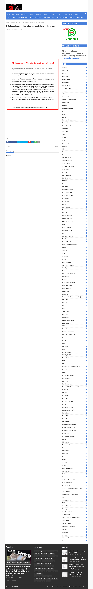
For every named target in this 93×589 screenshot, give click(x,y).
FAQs (74, 233)
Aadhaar (74, 68)
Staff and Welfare (74, 482)
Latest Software (74, 323)
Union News (74, 520)
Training (74, 509)
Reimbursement (74, 448)
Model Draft (74, 358)
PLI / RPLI (74, 398)
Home (7, 22)
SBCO (74, 465)
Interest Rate (74, 300)
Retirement (74, 451)
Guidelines (74, 271)
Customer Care (74, 175)
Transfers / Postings (74, 512)
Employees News (74, 218)
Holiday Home (74, 276)
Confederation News (74, 166)
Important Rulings (74, 288)
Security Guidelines (74, 468)
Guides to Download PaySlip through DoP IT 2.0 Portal (77, 551)
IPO (74, 305)
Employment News (74, 221)
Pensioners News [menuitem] (23, 18)
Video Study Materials (74, 526)
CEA (74, 140)
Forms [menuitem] (60, 14)
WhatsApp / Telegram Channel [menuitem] (65, 18)
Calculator (74, 129)
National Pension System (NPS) (74, 366)
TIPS (74, 503)
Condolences (74, 163)
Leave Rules (74, 329)
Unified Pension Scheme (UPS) (74, 517)
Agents (74, 73)
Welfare (74, 535)
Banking (74, 105)
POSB (74, 404)
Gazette (74, 250)
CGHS (74, 149)
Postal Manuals (74, 419)
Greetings (74, 268)
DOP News (74, 198)
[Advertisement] (32, 43)
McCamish (74, 346)
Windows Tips (74, 538)
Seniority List (74, 471)
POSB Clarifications (14, 22)
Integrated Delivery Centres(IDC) (74, 297)
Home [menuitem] (8, 14)
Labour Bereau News (74, 320)
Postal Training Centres (74, 427)
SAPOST (16, 586)
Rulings (74, 459)
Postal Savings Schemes (74, 424)
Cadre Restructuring (74, 126)
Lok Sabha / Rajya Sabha (74, 334)
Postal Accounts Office (74, 410)
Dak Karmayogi (74, 178)
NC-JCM (74, 369)
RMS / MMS (74, 453)
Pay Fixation (74, 381)
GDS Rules (74, 256)
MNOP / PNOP (74, 355)
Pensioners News (74, 384)
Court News (74, 169)
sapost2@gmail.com (71, 58)
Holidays (74, 279)
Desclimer (65, 586)
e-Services (74, 210)
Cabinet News (74, 123)
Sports (74, 477)
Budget (74, 117)
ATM (74, 94)
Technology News (74, 500)
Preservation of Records (74, 430)
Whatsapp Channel (73, 586)
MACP (74, 340)
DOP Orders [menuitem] (15, 14)
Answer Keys (74, 85)
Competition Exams (74, 160)
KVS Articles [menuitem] (12, 18)
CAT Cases (74, 131)
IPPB (74, 308)
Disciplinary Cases (74, 192)
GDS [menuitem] (66, 14)
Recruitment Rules (74, 445)
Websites (74, 532)
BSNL (74, 114)
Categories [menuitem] (53, 14)
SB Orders (74, 462)
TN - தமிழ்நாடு (74, 506)
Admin (8, 29)
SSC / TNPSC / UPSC (74, 480)
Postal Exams (74, 413)
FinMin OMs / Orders (74, 242)
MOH (74, 361)
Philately (74, 392)
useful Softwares (74, 523)
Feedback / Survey (74, 236)
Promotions (74, 433)
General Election (74, 262)
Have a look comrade (74, 274)
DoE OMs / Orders (74, 195)
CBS (74, 134)
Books (74, 111)
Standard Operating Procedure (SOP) (74, 488)
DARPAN (74, 181)
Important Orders (74, 285)
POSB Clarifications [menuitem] (36, 18)
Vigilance (74, 529)
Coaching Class (74, 158)
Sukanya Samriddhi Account (74, 494)
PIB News (74, 395)
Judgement (74, 311)
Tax (74, 497)
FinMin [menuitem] (45, 14)
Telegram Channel (83, 586)
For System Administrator (74, 245)
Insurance (74, 294)
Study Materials (74, 491)
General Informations (74, 265)
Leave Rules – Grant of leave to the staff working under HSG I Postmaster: (78, 558)
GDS (74, 253)
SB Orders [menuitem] (38, 14)
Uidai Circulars (74, 515)
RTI (74, 456)
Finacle (74, 239)
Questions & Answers (74, 436)
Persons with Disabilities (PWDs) (74, 387)
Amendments (74, 79)
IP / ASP (74, 303)
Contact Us (58, 586)
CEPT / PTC (74, 143)
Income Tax (74, 291)
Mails (74, 343)
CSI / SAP (74, 172)
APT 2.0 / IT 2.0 (74, 88)
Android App (74, 82)
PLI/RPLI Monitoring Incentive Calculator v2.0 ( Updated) (76, 573)
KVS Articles (74, 317)
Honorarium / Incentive (74, 282)
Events (74, 224)
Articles (74, 91)
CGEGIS (74, 146)
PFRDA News (74, 390)
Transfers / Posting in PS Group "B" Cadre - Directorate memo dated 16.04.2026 (77, 566)
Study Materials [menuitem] (74, 14)
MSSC (74, 363)
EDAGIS (74, 213)
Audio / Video (74, 97)
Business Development (74, 120)
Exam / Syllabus (74, 227)
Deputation (74, 187)
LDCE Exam (74, 326)
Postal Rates (74, 422)
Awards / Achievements (74, 99)
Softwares (74, 474)
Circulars (74, 152)
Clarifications (74, 155)
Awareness (74, 102)
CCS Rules (74, 137)
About (53, 586)
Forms (74, 247)
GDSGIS (74, 259)
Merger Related (74, 352)
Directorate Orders (74, 189)
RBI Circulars (74, 442)
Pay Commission (74, 378)
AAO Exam (74, 70)
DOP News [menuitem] (24, 14)
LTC (74, 337)
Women (74, 541)
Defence (74, 184)
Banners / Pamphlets (74, 108)
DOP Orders (74, 201)
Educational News (74, 216)
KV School (74, 314)
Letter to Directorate (74, 332)
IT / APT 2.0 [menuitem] (80, 18)
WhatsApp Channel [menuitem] (49, 18)
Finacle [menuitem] (31, 14)
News (74, 372)
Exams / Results (74, 230)
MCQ (74, 349)
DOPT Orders (74, 207)
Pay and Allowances (74, 375)
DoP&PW (74, 204)
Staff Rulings (74, 485)
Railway (74, 439)
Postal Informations (74, 416)
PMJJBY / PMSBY (74, 401)
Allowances (74, 76)
